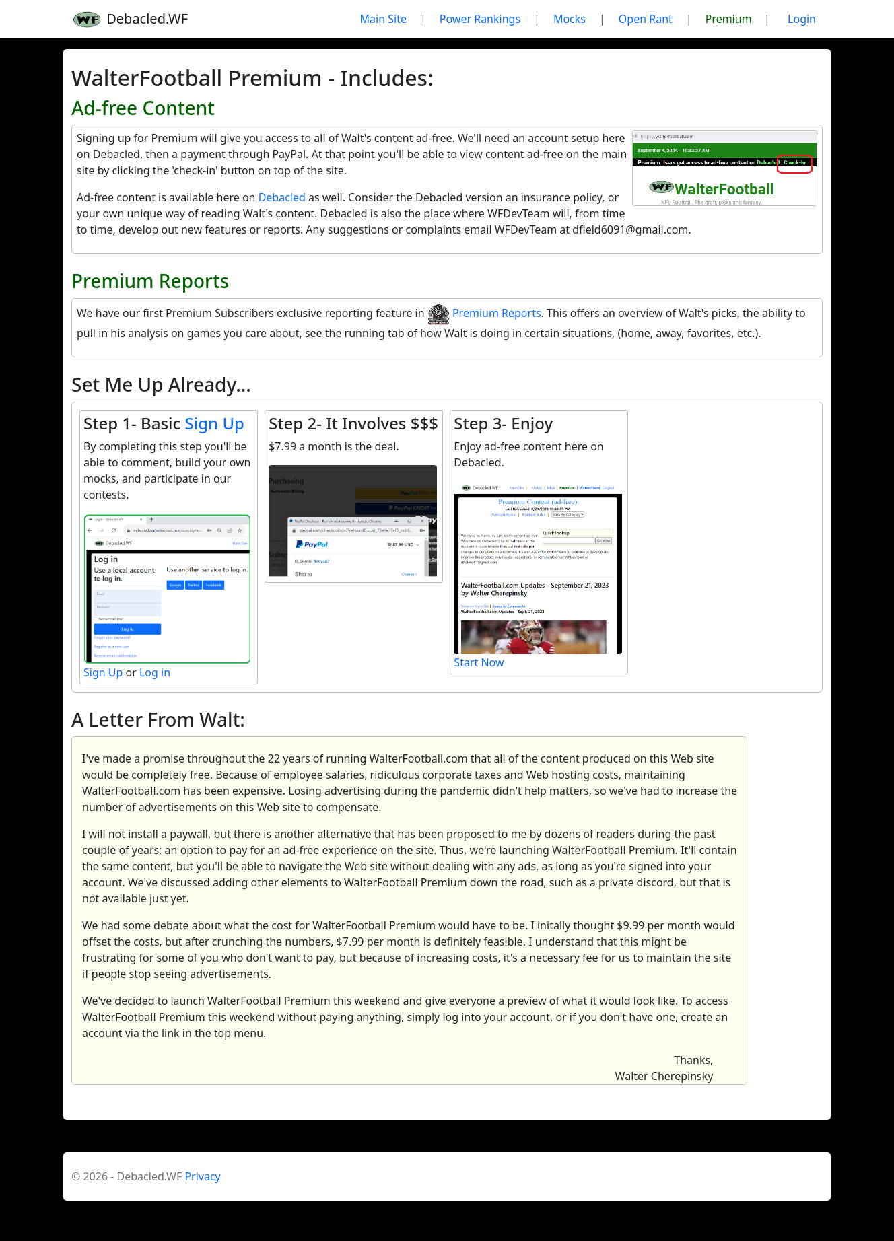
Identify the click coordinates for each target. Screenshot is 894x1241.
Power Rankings (480, 18)
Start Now (479, 662)
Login (802, 18)
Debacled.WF (129, 19)
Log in (154, 672)
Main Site (383, 18)
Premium (729, 18)
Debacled (282, 197)
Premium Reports (484, 313)
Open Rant (646, 18)
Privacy (202, 1176)
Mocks (569, 18)
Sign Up (214, 423)
